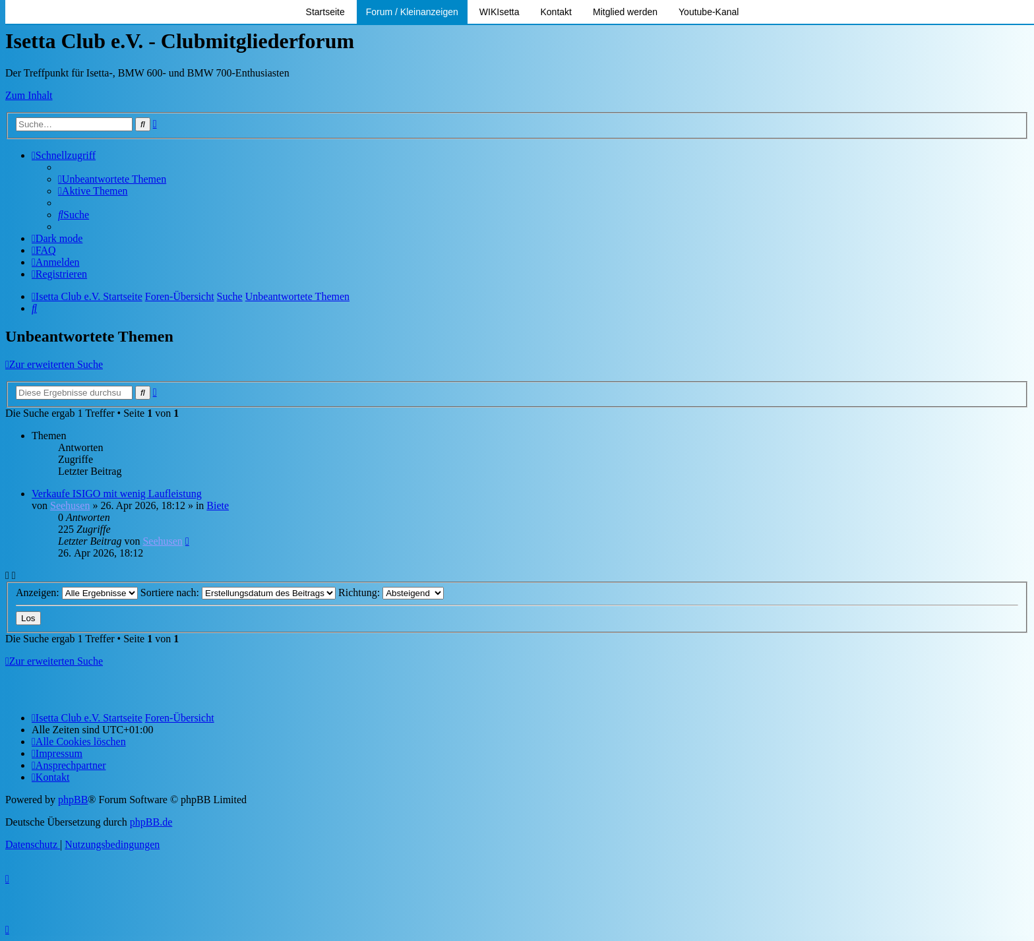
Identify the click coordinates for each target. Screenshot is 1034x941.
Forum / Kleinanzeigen (412, 12)
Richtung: (391, 592)
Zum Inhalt (29, 95)
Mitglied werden (625, 12)
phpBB (73, 799)
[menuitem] (112, 179)
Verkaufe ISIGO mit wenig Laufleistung (117, 493)
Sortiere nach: (238, 592)
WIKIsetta (499, 12)
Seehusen (70, 505)
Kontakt (556, 12)
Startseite (325, 12)
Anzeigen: (77, 592)
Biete (217, 505)
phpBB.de (151, 822)
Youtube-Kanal (709, 12)
